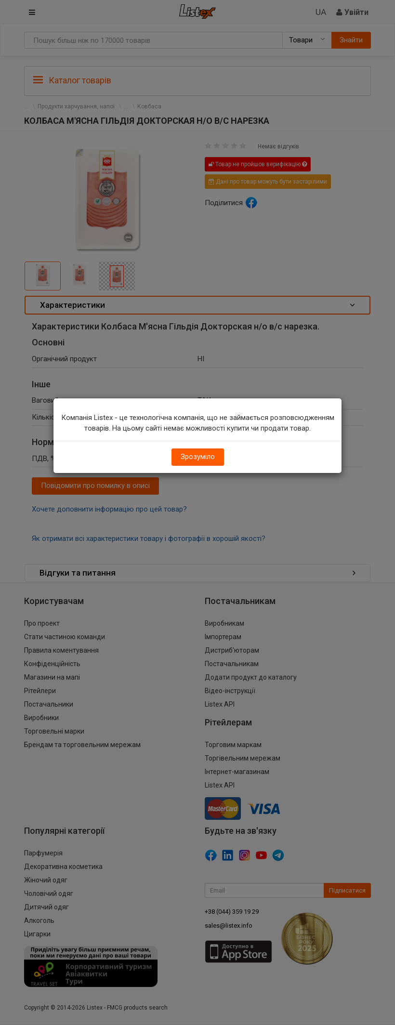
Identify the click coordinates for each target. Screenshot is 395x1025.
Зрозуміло (198, 456)
